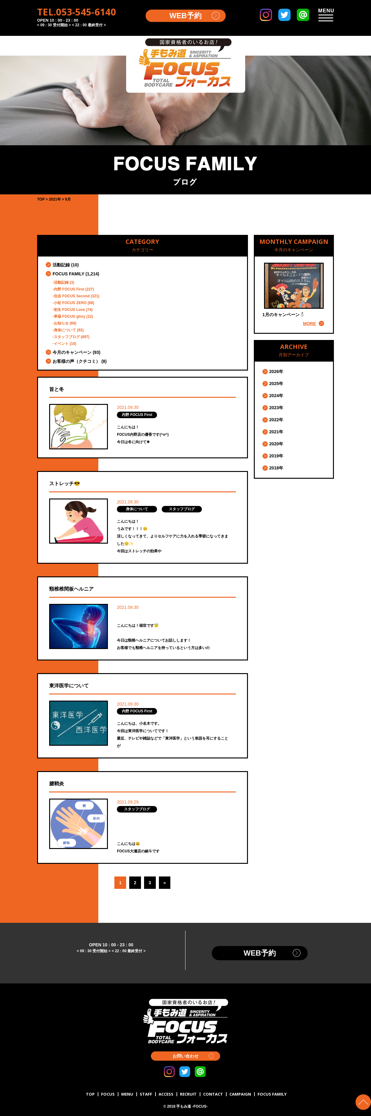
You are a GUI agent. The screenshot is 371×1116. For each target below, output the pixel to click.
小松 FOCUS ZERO (70, 303)
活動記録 (61, 264)
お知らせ (61, 323)
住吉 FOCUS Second (72, 296)
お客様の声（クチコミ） (76, 361)
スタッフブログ (67, 337)
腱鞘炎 (56, 783)
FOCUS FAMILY (68, 273)
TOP (90, 1094)
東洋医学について (69, 685)
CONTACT (213, 1094)
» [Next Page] (165, 882)
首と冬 (56, 389)
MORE (309, 323)
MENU (127, 1094)
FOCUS (108, 1094)
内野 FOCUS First (69, 289)
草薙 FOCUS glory (69, 316)
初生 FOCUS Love (69, 310)
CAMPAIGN (240, 1094)
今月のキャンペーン (72, 352)
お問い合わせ (185, 1056)
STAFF (146, 1094)
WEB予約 (185, 15)
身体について (65, 330)
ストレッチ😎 (64, 483)
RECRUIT (188, 1094)
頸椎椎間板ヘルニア (71, 589)
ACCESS (166, 1094)
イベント (61, 344)
